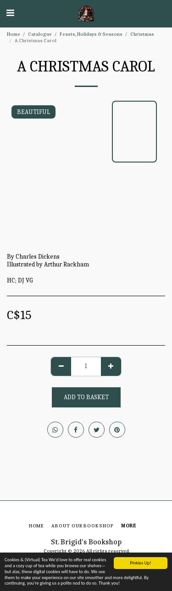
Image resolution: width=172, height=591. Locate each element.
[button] (10, 13)
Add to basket (86, 397)
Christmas (142, 34)
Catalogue (40, 34)
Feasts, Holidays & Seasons (91, 34)
